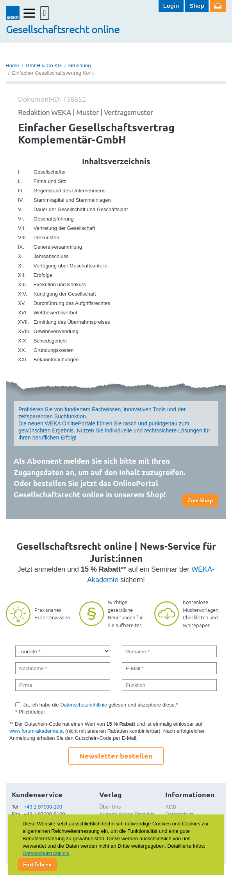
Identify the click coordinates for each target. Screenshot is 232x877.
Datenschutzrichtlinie (83, 705)
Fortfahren (37, 864)
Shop (196, 5)
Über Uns (110, 807)
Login (171, 5)
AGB (170, 807)
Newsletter (218, 6)
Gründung (79, 65)
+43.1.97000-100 (43, 807)
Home (12, 65)
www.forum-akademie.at (36, 731)
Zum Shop (200, 500)
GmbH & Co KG (44, 65)
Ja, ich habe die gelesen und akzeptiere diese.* (100, 705)
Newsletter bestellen (116, 755)
